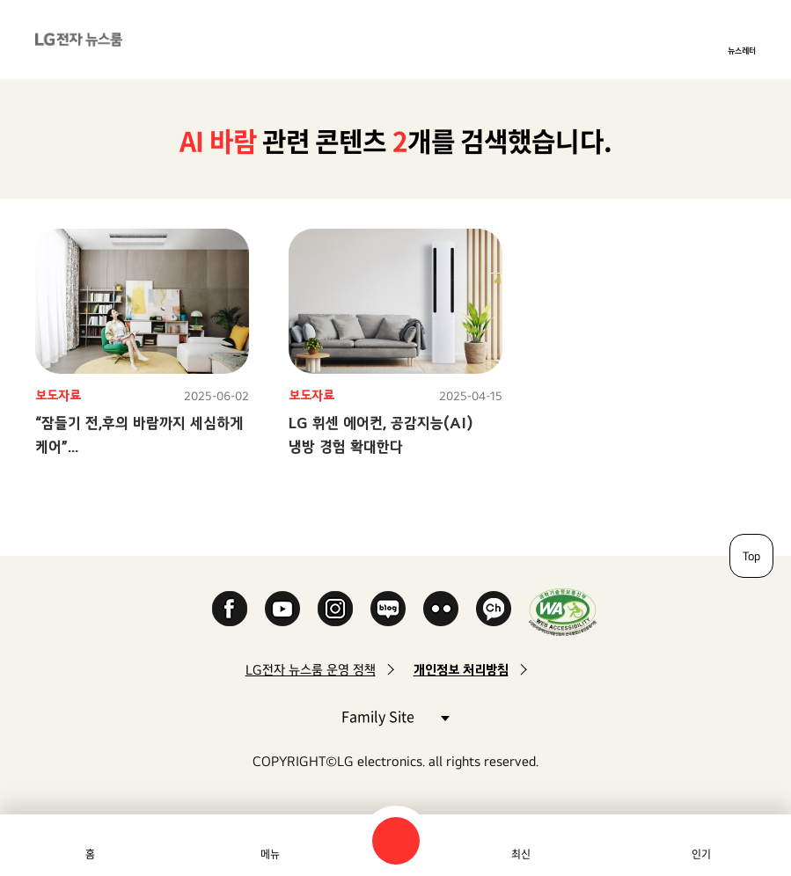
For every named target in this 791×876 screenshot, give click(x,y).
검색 (396, 841)
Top (751, 556)
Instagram (335, 608)
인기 (701, 854)
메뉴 (270, 854)
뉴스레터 (742, 50)
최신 (521, 854)
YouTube (282, 608)
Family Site (395, 715)
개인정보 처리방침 (461, 669)
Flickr (440, 608)
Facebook (229, 608)
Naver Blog (388, 608)
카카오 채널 (493, 608)
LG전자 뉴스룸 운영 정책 (310, 669)
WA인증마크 (563, 612)
